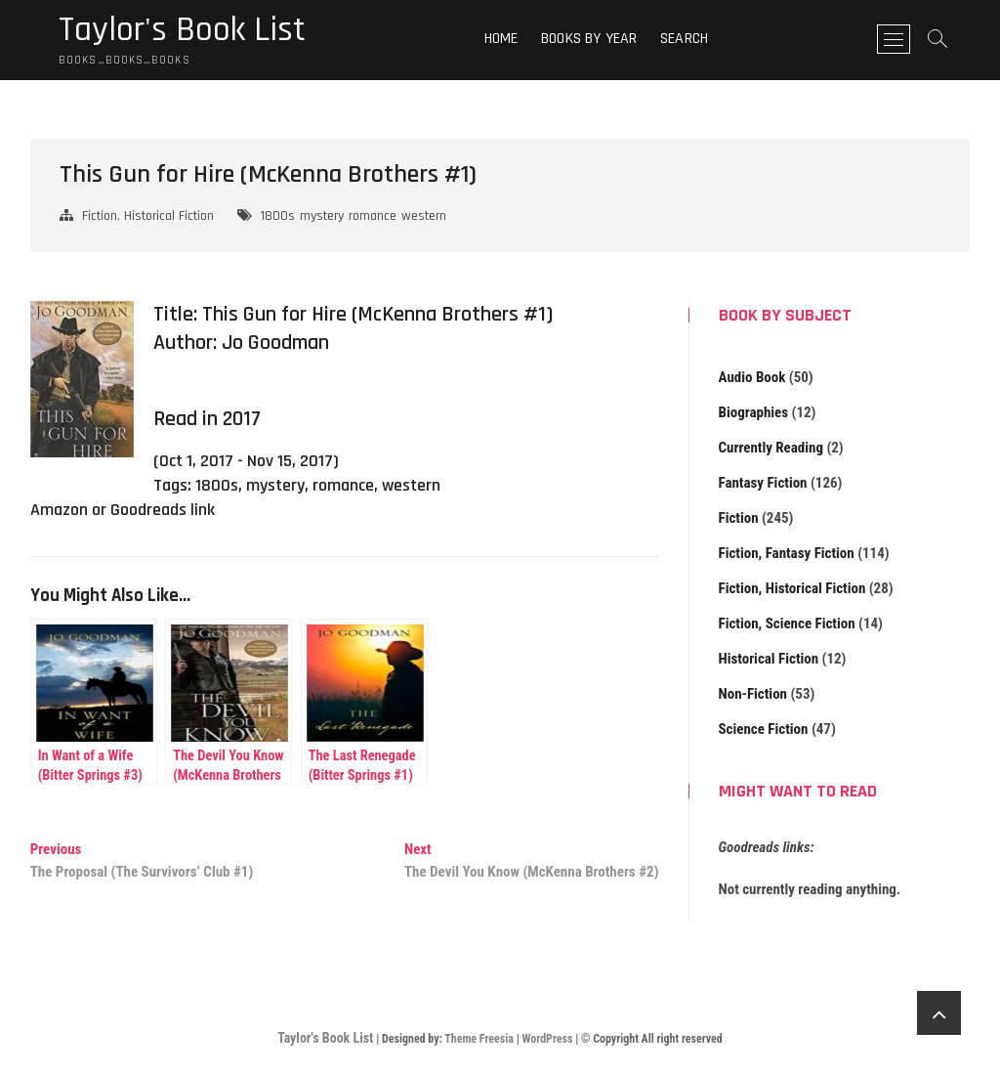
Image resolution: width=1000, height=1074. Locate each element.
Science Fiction (764, 729)
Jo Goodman (275, 343)
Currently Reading (771, 447)
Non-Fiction (753, 694)
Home (501, 38)
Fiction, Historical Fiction (148, 216)
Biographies (754, 412)
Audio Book (752, 377)
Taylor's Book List (182, 30)
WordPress (546, 1039)
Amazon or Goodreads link (122, 509)
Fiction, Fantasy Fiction (786, 553)
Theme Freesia (479, 1039)
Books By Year (589, 38)
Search (684, 38)
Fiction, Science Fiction (787, 623)
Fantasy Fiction (763, 483)
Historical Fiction (769, 658)
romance (372, 216)
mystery (322, 216)
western (423, 216)
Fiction (739, 518)
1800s (278, 216)
